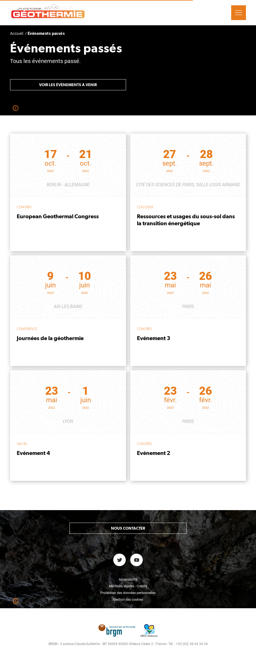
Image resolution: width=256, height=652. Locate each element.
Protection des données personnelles (128, 593)
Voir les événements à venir (68, 85)
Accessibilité (128, 579)
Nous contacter (128, 528)
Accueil (16, 33)
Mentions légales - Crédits (128, 586)
